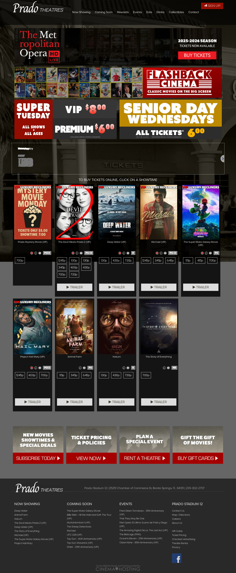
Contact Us (178, 510)
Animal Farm (21, 514)
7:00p (19, 260)
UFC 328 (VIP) (74, 534)
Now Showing (103, 21)
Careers (176, 518)
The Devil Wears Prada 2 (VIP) (30, 522)
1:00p (74, 260)
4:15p (200, 260)
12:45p (62, 260)
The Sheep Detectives (79, 526)
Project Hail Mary (23, 543)
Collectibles (198, 21)
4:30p (86, 267)
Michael (71, 530)
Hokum (18, 518)
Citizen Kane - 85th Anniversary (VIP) (138, 542)
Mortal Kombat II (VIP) (78, 522)
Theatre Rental (180, 543)
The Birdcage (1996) (130, 534)
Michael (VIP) (21, 535)
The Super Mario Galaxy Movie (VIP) (33, 539)
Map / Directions (181, 514)
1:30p (86, 260)
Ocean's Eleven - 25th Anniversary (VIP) (140, 538)
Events (159, 21)
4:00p (73, 267)
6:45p (170, 260)
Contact (215, 21)
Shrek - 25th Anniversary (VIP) (83, 546)
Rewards (145, 21)
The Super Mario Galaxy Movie (83, 510)
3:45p (61, 267)
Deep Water (20, 510)
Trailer (75, 287)
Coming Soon (126, 21)
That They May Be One (131, 518)
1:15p (187, 260)
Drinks (182, 21)
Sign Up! (212, 6)
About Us (177, 522)
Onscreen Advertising (183, 539)
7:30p (74, 274)
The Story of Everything (26, 531)
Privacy (176, 547)
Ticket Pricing (179, 535)
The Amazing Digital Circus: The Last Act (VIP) (143, 530)
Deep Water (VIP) (23, 527)
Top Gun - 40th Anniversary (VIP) (84, 538)
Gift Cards (177, 531)
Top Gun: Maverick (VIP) (80, 542)
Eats (171, 21)
